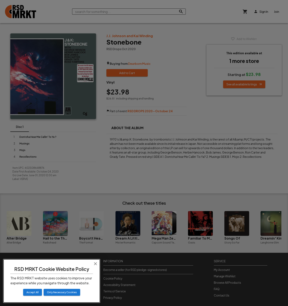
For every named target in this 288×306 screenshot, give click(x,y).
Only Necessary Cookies (62, 292)
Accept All (32, 292)
